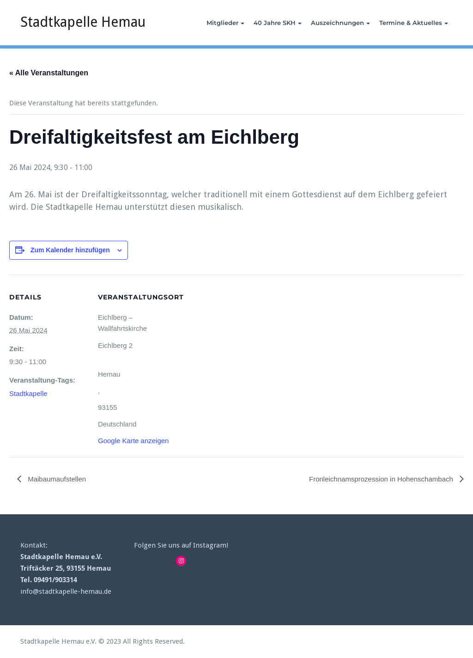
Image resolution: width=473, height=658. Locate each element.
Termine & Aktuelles (413, 22)
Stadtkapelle (28, 393)
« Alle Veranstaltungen (48, 73)
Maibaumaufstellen (56, 479)
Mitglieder (225, 22)
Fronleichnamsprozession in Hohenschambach (382, 479)
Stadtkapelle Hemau (83, 22)
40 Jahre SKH (278, 22)
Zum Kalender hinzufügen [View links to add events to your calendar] (70, 250)
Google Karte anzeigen (133, 441)
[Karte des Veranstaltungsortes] (235, 338)
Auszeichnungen (340, 22)
